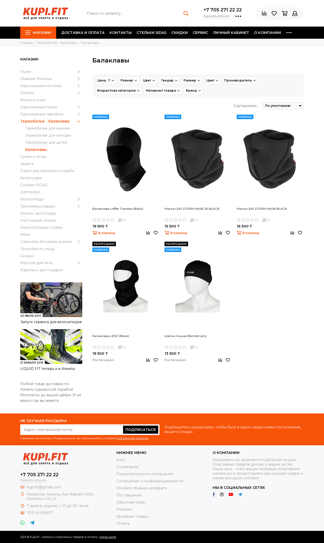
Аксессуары (31, 178)
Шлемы (51, 93)
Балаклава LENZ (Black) (110, 336)
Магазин (38, 32)
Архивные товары (132, 516)
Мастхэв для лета (51, 263)
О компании (267, 32)
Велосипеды (51, 199)
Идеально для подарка (41, 270)
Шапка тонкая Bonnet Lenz (186, 336)
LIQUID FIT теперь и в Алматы (47, 368)
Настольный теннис (38, 220)
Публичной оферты (132, 438)
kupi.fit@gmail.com (44, 487)
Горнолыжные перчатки (51, 114)
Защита (27, 163)
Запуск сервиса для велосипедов (51, 322)
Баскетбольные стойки (41, 227)
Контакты (121, 32)
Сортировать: (245, 105)
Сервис (200, 32)
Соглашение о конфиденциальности (149, 481)
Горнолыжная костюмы (51, 85)
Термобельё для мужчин (47, 128)
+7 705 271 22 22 (223, 10)
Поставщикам (128, 495)
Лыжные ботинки (51, 78)
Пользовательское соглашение (144, 474)
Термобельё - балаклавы (51, 121)
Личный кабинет (231, 32)
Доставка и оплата (83, 32)
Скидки (179, 32)
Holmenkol (30, 192)
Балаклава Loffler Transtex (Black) (117, 209)
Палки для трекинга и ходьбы (47, 171)
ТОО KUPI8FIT (40, 513)
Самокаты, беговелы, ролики (51, 241)
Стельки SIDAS (151, 32)
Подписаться (141, 429)
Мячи (25, 234)
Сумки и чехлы (33, 156)
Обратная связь (130, 502)
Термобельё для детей (46, 142)
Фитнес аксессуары (38, 213)
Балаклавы (36, 149)
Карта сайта (107, 537)
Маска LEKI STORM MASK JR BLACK (192, 209)
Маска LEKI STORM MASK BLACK (262, 209)
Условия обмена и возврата (141, 488)
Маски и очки (32, 100)
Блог (120, 459)
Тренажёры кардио (51, 206)
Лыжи (51, 71)
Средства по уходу (37, 248)
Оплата (123, 523)
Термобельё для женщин (48, 135)
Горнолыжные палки (51, 107)
